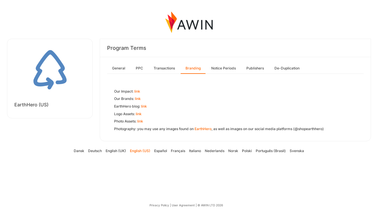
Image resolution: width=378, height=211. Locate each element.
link (137, 91)
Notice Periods (223, 68)
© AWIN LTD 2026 (210, 205)
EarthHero (203, 129)
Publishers (255, 68)
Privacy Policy (159, 205)
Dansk (79, 151)
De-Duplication (287, 68)
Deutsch (95, 151)
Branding (193, 68)
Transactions (164, 68)
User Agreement (183, 205)
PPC (139, 68)
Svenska (297, 151)
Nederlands (214, 151)
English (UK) (116, 151)
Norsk (233, 151)
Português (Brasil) (271, 151)
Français (178, 151)
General (118, 68)
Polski (247, 151)
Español (160, 151)
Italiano (195, 151)
